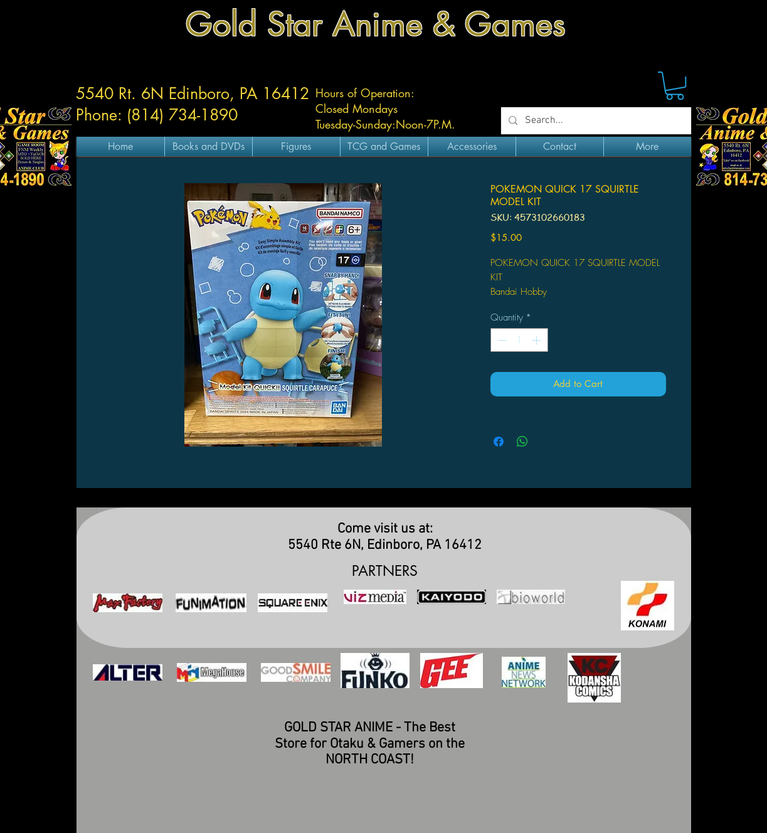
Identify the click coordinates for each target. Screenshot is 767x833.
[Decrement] (500, 340)
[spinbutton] (519, 340)
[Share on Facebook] (498, 441)
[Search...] (595, 120)
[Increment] (537, 340)
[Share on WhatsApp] (522, 441)
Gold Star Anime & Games (376, 24)
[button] (675, 86)
